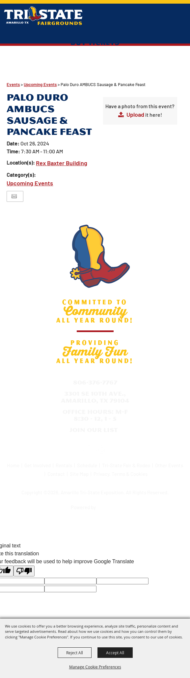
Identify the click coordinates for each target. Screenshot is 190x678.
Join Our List (93, 429)
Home (13, 465)
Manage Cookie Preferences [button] (95, 666)
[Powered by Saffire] (108, 505)
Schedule (87, 465)
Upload (135, 114)
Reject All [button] (74, 652)
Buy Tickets (95, 42)
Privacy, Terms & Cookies (121, 474)
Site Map (79, 474)
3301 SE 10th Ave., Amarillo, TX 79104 (95, 397)
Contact (56, 474)
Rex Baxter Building (61, 163)
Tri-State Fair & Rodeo (126, 465)
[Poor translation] (24, 571)
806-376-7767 (95, 382)
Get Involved (37, 465)
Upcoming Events (40, 84)
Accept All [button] (115, 652)
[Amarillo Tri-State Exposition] (43, 15)
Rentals (64, 465)
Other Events (169, 465)
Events (13, 84)
